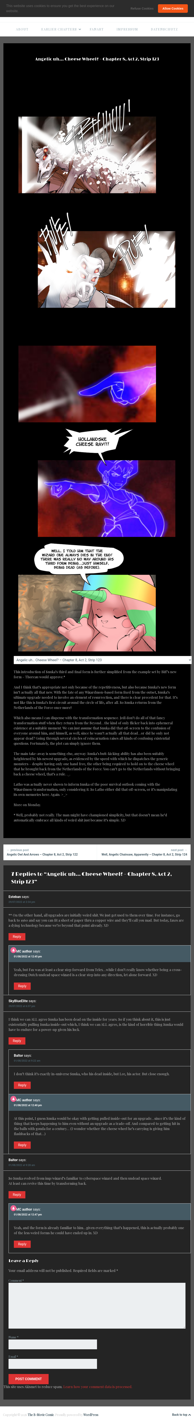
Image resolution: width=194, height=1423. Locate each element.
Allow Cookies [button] (172, 8)
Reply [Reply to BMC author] (22, 986)
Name (14, 1337)
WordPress (90, 1415)
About (22, 29)
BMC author (23, 951)
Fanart (97, 29)
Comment (16, 1281)
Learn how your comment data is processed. (97, 1386)
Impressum (127, 29)
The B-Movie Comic (41, 1415)
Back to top (181, 1415)
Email (13, 1357)
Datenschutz (164, 29)
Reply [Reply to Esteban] (17, 937)
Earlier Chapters (61, 29)
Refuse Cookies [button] (142, 8)
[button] (20, 11)
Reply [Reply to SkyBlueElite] (17, 1041)
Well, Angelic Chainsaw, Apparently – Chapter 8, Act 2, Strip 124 (143, 852)
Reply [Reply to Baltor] (22, 1085)
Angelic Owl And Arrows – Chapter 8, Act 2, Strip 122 (50, 852)
